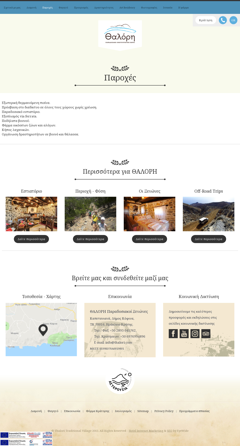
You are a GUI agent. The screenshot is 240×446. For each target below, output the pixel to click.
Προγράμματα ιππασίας (194, 411)
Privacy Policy (163, 411)
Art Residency (127, 7)
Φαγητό (63, 7)
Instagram (195, 333)
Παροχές (47, 7)
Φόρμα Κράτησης (97, 411)
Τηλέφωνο (223, 20)
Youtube (184, 333)
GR (233, 20)
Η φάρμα (183, 7)
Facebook (173, 333)
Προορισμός (81, 7)
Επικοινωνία (72, 411)
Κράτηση (205, 20)
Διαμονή (31, 7)
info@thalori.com (118, 342)
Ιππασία (167, 7)
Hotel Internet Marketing (146, 430)
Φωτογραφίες (149, 7)
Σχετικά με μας (12, 7)
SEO (169, 430)
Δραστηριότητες (103, 7)
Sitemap (143, 411)
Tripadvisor (205, 333)
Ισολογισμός (123, 411)
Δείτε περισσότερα (31, 239)
